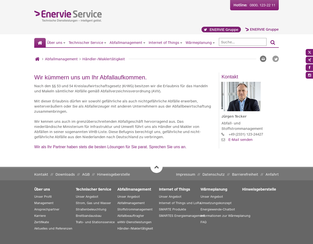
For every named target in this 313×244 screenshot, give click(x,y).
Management (44, 203)
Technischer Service (86, 42)
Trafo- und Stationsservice (95, 222)
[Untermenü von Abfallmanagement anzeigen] (144, 42)
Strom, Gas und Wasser (93, 203)
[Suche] (243, 42)
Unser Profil (43, 196)
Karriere (40, 216)
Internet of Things (164, 42)
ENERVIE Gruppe (264, 29)
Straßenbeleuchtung (91, 209)
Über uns (54, 42)
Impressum (185, 174)
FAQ (203, 222)
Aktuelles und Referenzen (53, 228)
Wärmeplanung (199, 42)
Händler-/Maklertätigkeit (103, 59)
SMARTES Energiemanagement (182, 216)
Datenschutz (213, 174)
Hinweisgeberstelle (113, 174)
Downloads (65, 174)
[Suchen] (272, 43)
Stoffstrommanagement (135, 209)
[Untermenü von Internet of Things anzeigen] (181, 42)
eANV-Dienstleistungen (134, 222)
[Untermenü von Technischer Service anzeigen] (105, 42)
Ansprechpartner (46, 209)
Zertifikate (41, 222)
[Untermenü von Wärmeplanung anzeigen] (214, 42)
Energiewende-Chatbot (218, 209)
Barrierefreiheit (245, 174)
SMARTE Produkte (172, 209)
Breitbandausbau (88, 216)
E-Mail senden (240, 139)
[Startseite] (40, 43)
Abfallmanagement (126, 42)
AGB (86, 174)
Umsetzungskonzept (216, 203)
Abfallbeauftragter (130, 216)
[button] (275, 59)
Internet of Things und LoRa (180, 203)
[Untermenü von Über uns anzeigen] (64, 42)
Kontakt (41, 174)
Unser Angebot (87, 196)
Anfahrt (272, 174)
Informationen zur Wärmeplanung (225, 216)
